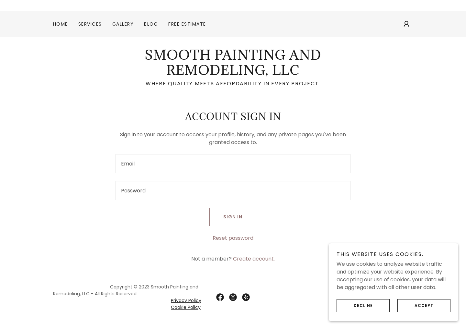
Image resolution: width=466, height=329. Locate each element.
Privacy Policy (186, 300)
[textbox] (233, 163)
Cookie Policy (186, 307)
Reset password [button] (233, 238)
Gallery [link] (123, 24)
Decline (355, 305)
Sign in (225, 217)
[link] (233, 73)
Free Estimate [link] (187, 24)
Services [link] (90, 24)
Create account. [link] (254, 258)
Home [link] (60, 24)
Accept (415, 305)
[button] (406, 24)
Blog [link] (151, 24)
